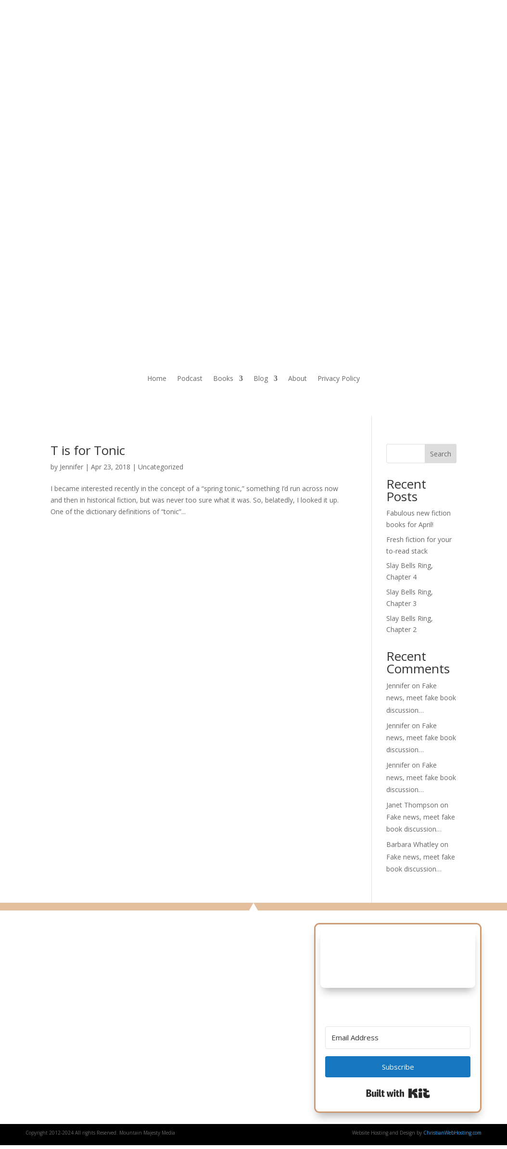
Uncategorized (160, 466)
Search (440, 453)
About (297, 379)
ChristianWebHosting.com (452, 1132)
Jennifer (71, 466)
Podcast (190, 379)
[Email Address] (397, 1037)
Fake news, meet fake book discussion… (421, 697)
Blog (261, 379)
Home (156, 379)
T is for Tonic (88, 450)
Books (223, 379)
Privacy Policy (338, 379)
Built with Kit (398, 1093)
